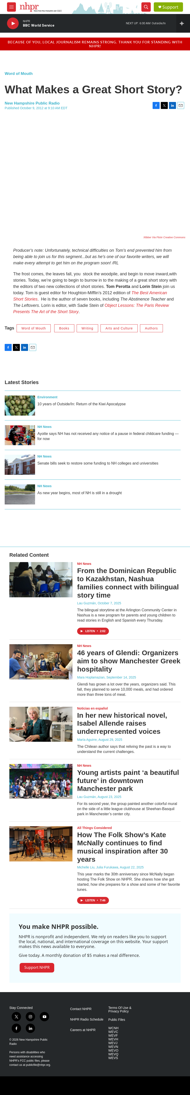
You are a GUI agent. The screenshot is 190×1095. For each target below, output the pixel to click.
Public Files (116, 1020)
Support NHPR (37, 967)
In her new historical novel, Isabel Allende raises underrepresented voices (122, 723)
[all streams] (183, 23)
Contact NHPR (81, 1009)
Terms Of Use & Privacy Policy (120, 1009)
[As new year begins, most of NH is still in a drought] (20, 494)
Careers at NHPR (83, 1030)
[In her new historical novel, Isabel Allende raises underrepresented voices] (40, 724)
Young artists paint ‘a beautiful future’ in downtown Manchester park (128, 781)
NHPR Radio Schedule (86, 1019)
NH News (44, 427)
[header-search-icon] (146, 7)
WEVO (113, 1050)
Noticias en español (92, 708)
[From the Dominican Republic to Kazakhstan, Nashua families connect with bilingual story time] (40, 579)
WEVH (113, 1039)
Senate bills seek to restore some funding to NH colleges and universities (97, 463)
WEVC (113, 1032)
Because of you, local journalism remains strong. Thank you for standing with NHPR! (95, 43)
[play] (13, 23)
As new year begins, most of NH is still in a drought (79, 493)
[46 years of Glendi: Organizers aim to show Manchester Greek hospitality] (40, 661)
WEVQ (113, 1054)
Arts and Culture (119, 328)
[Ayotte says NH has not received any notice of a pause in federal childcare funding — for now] (20, 435)
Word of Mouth (19, 73)
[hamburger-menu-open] (11, 7)
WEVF (113, 1035)
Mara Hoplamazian (91, 677)
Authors (151, 328)
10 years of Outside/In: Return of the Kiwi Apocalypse (81, 404)
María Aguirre (87, 740)
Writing (87, 328)
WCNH (113, 1028)
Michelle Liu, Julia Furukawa (97, 867)
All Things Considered (94, 828)
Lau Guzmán (86, 603)
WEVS (113, 1058)
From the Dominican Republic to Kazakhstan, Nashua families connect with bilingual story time (128, 583)
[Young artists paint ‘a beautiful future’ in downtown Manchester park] (40, 781)
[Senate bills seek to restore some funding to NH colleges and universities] (20, 465)
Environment (47, 397)
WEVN (113, 1047)
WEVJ (113, 1043)
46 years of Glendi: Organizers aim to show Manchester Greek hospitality (128, 661)
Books (64, 328)
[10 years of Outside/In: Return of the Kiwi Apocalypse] (20, 405)
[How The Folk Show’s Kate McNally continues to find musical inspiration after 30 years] (40, 843)
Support (170, 7)
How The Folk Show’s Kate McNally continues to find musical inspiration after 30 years (122, 847)
